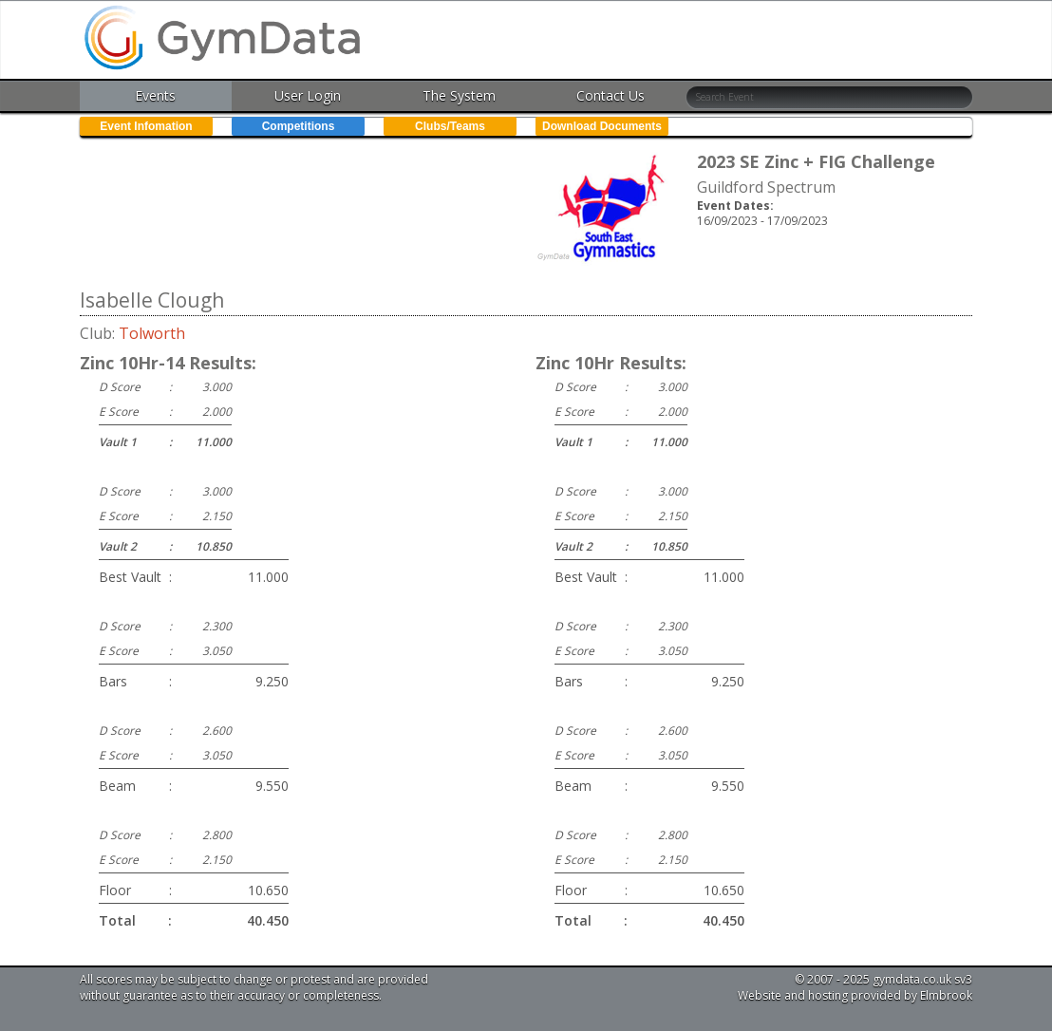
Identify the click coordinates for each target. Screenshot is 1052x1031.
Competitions (298, 126)
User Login (307, 95)
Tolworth (152, 333)
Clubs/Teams (450, 126)
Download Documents (602, 126)
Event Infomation (146, 126)
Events (155, 95)
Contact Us (610, 95)
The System (459, 95)
